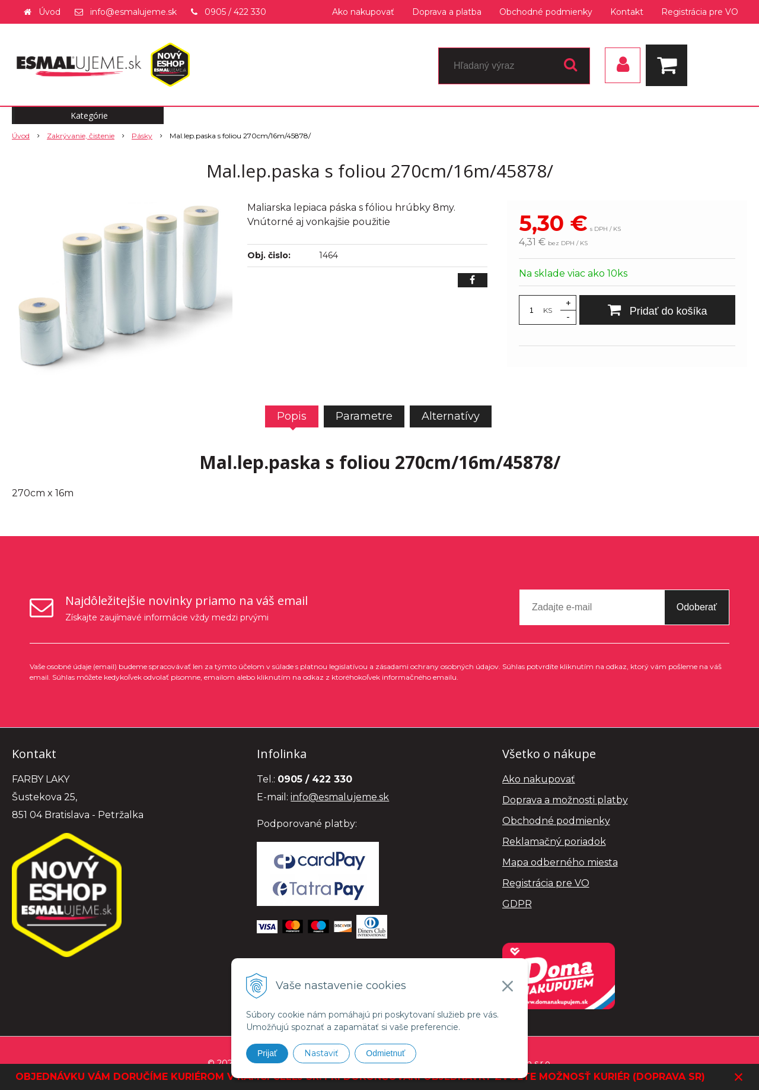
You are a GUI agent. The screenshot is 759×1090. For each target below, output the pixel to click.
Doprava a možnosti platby (565, 800)
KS (547, 310)
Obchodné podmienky (545, 12)
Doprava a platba (446, 12)
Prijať (267, 1053)
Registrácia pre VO (699, 12)
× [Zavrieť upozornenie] (739, 1076)
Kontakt (626, 12)
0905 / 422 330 (235, 12)
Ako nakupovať (363, 12)
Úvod (49, 12)
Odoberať (697, 607)
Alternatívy (451, 416)
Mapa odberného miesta (560, 862)
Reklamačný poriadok (554, 841)
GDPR (517, 904)
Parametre (364, 416)
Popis (292, 416)
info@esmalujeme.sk (133, 12)
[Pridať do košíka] (657, 310)
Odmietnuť (385, 1053)
